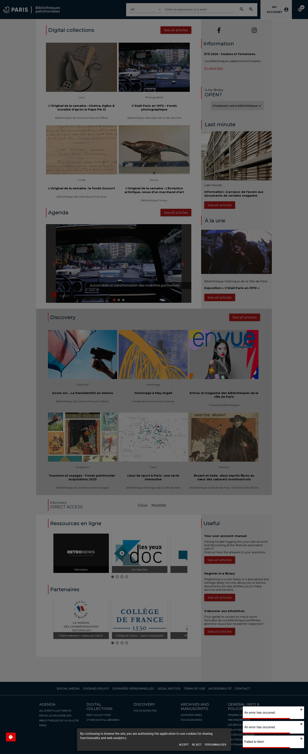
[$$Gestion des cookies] (11, 737)
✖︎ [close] (301, 709)
